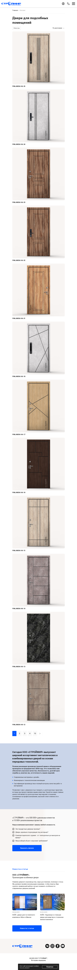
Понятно (49, 967)
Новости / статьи (27, 928)
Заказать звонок (27, 848)
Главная (15, 10)
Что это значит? (25, 967)
